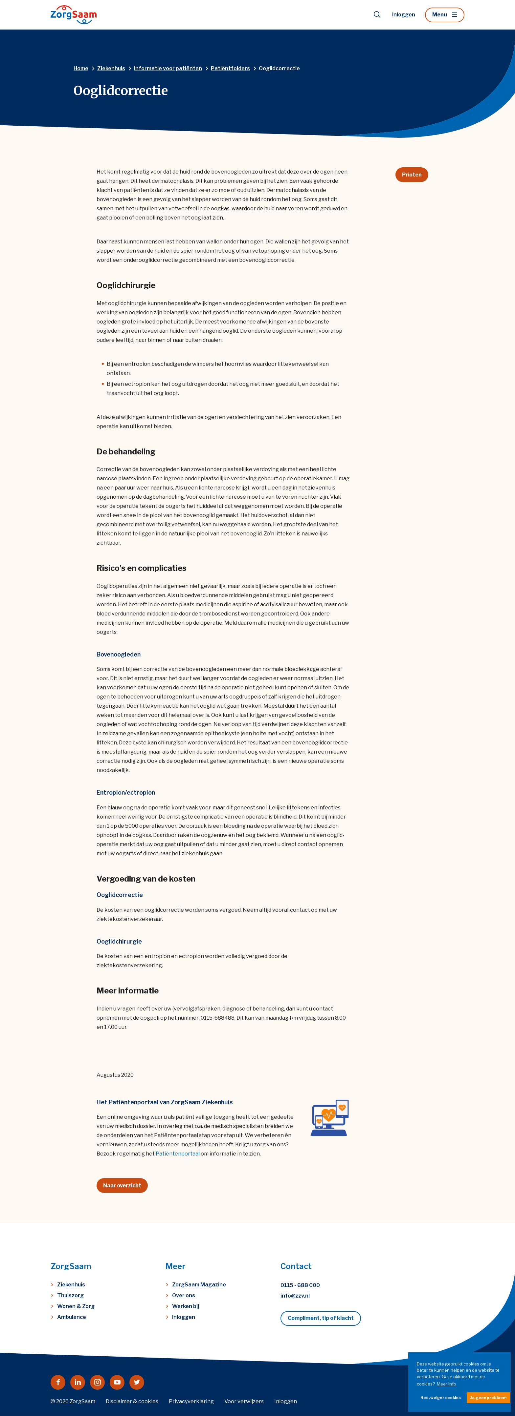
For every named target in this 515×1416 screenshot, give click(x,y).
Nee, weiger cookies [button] (440, 1397)
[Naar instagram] (97, 1382)
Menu (439, 14)
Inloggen (403, 14)
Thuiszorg (70, 1295)
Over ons (183, 1295)
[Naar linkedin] (77, 1382)
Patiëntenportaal (178, 1154)
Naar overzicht (122, 1185)
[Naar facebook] (58, 1382)
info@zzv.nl (295, 1296)
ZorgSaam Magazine (199, 1284)
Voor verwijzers (244, 1401)
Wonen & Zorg (76, 1306)
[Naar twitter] (136, 1382)
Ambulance (71, 1317)
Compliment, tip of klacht (321, 1318)
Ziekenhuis (71, 1284)
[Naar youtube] (117, 1382)
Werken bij (185, 1306)
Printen (412, 175)
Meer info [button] (446, 1383)
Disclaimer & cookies (132, 1401)
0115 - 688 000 (300, 1285)
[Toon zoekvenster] (377, 15)
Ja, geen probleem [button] (488, 1397)
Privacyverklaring (191, 1401)
